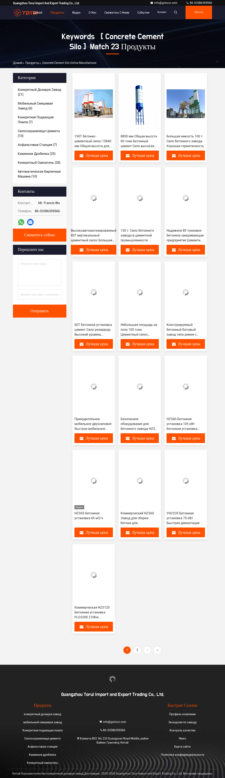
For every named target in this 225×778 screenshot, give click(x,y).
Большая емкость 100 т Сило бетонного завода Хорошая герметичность (185, 141)
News (182, 738)
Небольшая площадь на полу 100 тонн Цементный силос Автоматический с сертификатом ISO (139, 334)
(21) (39, 92)
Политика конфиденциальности (182, 754)
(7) (36, 119)
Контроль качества (182, 730)
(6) (35, 106)
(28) (39, 163)
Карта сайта (182, 746)
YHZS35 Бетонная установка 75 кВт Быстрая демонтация (183, 518)
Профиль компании (182, 714)
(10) (39, 133)
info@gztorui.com (164, 2)
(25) (36, 154)
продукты (32, 62)
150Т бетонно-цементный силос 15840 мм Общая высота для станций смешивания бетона (92, 146)
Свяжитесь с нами (114, 12)
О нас (90, 12)
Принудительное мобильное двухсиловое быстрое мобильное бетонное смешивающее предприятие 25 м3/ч (93, 428)
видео (74, 12)
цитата (198, 12)
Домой (35, 12)
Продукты (55, 12)
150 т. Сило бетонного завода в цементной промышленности (137, 235)
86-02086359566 (199, 2)
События (141, 12)
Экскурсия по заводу (182, 722)
